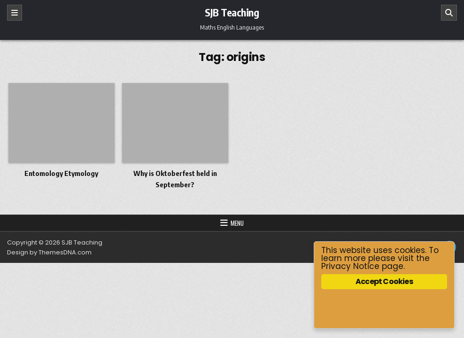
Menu (237, 223)
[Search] (449, 13)
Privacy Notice (350, 266)
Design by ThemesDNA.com (49, 252)
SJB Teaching (232, 12)
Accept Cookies (384, 281)
